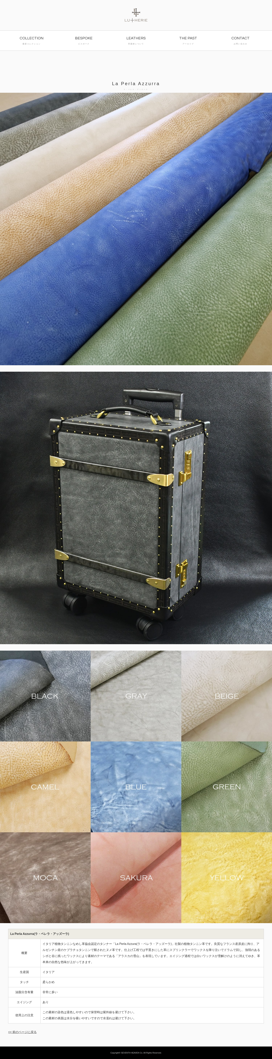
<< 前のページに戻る (22, 1032)
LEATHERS (136, 41)
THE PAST (188, 41)
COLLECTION (31, 41)
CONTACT (240, 41)
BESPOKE (84, 41)
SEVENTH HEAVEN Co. (132, 1053)
